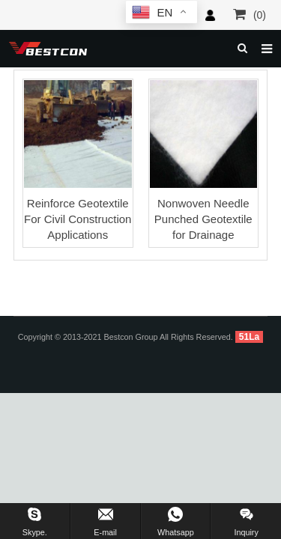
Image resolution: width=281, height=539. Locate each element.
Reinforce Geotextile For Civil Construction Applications (77, 219)
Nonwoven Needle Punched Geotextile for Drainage (203, 219)
